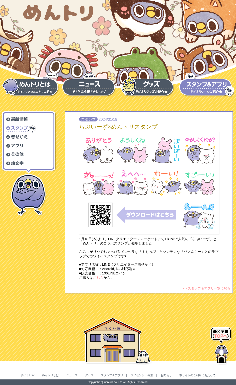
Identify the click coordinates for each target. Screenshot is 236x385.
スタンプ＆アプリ (112, 375)
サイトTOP (27, 375)
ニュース (71, 375)
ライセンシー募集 (142, 375)
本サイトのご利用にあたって (197, 375)
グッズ (89, 375)
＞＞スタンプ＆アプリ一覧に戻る (205, 288)
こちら (98, 278)
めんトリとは (50, 375)
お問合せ (166, 375)
